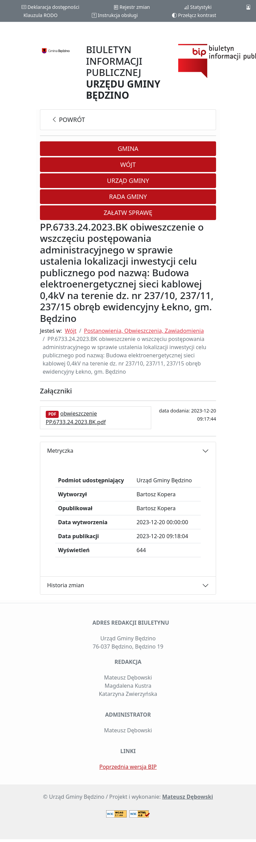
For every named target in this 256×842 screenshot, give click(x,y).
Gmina (128, 148)
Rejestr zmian (132, 7)
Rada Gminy (128, 196)
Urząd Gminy (128, 180)
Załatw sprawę (128, 212)
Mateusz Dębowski (187, 796)
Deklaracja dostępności (50, 7)
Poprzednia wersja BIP (128, 766)
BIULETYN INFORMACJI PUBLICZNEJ (123, 72)
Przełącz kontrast (194, 15)
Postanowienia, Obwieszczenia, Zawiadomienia (144, 330)
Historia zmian (65, 585)
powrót (68, 119)
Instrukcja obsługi (115, 15)
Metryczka (60, 450)
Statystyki (197, 7)
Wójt (128, 164)
